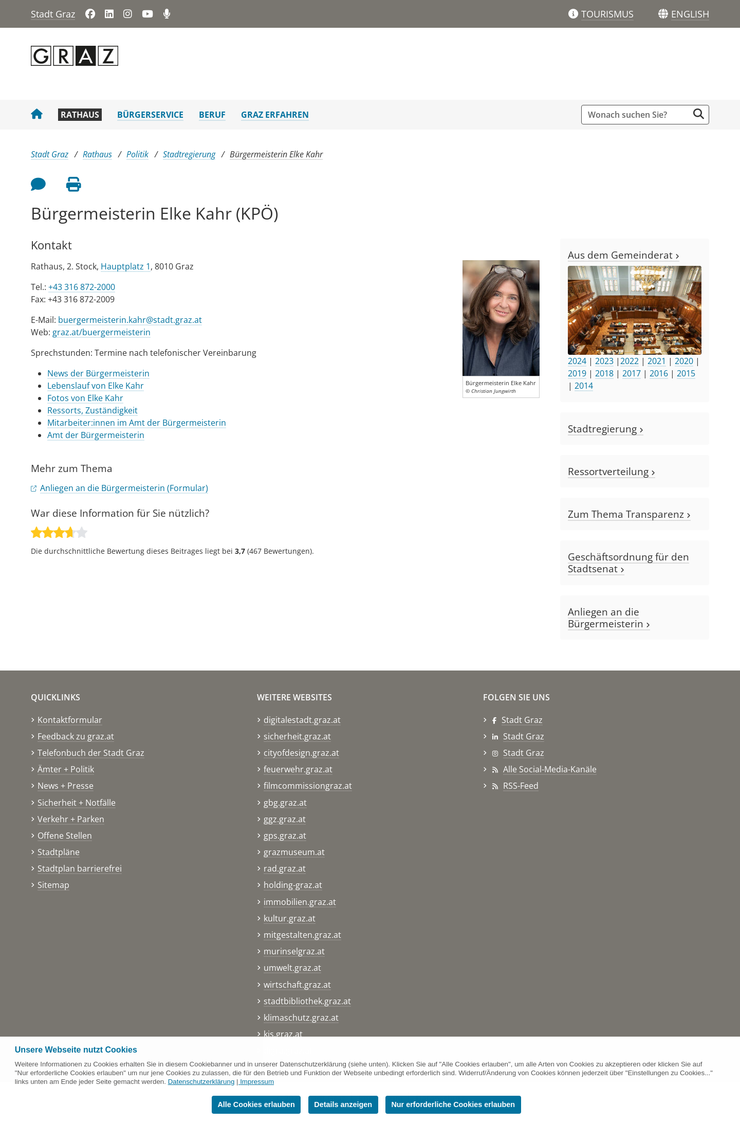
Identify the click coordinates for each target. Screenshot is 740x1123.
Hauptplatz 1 (126, 266)
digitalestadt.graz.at (302, 720)
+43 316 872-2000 (81, 287)
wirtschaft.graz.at (297, 984)
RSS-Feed (521, 785)
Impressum (257, 1081)
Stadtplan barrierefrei (80, 868)
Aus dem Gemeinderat (623, 255)
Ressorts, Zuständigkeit (92, 410)
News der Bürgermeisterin (98, 373)
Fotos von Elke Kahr (85, 398)
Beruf (212, 114)
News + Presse (66, 785)
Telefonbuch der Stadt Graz (91, 752)
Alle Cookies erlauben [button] (255, 1104)
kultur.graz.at (290, 918)
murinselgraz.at (294, 951)
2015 (686, 373)
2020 (684, 361)
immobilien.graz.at (300, 902)
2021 (656, 361)
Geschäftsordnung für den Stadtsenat (628, 562)
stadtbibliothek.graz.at (307, 1001)
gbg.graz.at (285, 802)
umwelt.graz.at (292, 967)
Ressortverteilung (611, 471)
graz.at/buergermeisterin (101, 332)
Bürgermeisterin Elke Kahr (276, 154)
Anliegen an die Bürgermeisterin (609, 617)
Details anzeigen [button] (343, 1104)
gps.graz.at (285, 835)
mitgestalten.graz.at (302, 934)
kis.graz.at (283, 1034)
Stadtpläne (59, 852)
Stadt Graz (53, 14)
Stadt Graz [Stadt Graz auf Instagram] (523, 752)
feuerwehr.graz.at (298, 769)
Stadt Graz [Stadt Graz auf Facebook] (522, 720)
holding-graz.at (293, 885)
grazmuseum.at (294, 852)
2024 (577, 361)
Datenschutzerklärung (201, 1081)
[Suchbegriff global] (637, 114)
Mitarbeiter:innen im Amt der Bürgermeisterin (136, 422)
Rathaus (80, 114)
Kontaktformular (70, 720)
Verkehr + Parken (71, 819)
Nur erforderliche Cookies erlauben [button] (453, 1104)
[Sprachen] (663, 14)
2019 (577, 373)
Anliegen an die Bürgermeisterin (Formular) (124, 488)
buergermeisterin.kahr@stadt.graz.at (130, 319)
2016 (659, 373)
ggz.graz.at (285, 819)
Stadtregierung (189, 154)
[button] (690, 14)
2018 (604, 373)
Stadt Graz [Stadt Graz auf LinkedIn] (523, 736)
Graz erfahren (275, 114)
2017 (631, 373)
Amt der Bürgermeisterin (95, 435)
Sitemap (53, 885)
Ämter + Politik (66, 769)
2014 (584, 385)
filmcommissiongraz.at (308, 785)
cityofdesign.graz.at (301, 752)
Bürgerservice (150, 114)
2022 (629, 361)
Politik (137, 154)
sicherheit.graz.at (297, 736)
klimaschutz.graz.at (301, 1017)
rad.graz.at (285, 868)
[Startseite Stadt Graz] (37, 114)
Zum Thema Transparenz (629, 514)
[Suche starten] (698, 113)
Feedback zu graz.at (76, 736)
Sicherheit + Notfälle (77, 802)
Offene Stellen (65, 835)
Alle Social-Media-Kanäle (550, 769)
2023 (604, 361)
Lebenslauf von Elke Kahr (95, 385)
